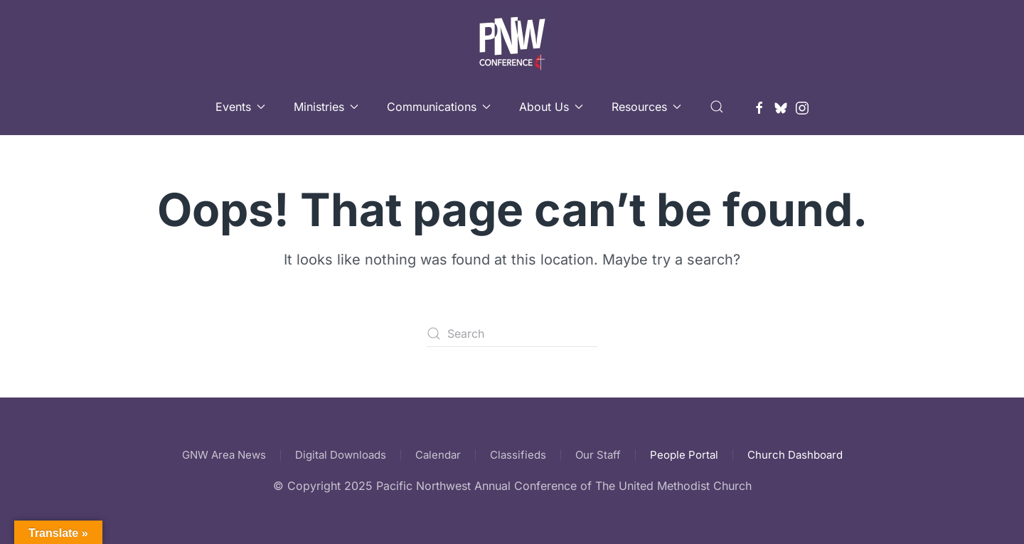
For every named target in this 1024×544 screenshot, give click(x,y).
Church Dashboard (795, 455)
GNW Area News (224, 455)
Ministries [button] (326, 107)
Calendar (438, 455)
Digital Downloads (340, 455)
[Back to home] (512, 39)
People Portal (684, 455)
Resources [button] (646, 107)
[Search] (512, 333)
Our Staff (598, 455)
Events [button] (240, 107)
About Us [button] (551, 107)
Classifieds (518, 455)
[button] (717, 106)
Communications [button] (439, 107)
